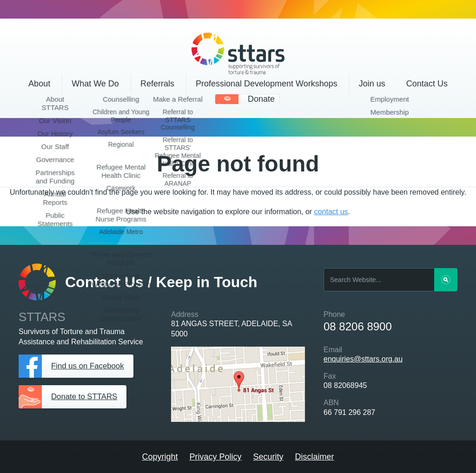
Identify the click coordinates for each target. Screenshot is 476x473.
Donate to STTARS (86, 396)
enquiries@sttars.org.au (363, 359)
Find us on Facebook (90, 366)
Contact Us (427, 83)
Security (268, 456)
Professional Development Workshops (266, 83)
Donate (261, 99)
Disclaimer (314, 456)
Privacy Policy (215, 456)
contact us (331, 212)
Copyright (160, 456)
